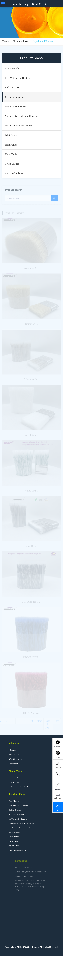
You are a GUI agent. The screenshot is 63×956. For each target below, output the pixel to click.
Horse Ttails (14, 841)
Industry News (14, 782)
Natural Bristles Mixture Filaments (22, 823)
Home (5, 41)
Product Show (21, 41)
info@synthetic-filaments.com (34, 874)
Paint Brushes (14, 832)
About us (14, 743)
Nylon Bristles (14, 846)
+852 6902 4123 (25, 870)
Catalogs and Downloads (18, 787)
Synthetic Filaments (17, 814)
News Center (16, 771)
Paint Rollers (14, 837)
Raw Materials (14, 801)
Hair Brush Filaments (17, 850)
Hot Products (14, 754)
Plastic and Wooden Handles (20, 828)
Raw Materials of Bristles (19, 805)
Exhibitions (13, 763)
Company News (15, 778)
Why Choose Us (15, 759)
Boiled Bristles (15, 810)
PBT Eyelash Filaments (18, 819)
